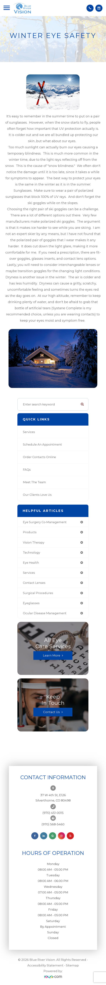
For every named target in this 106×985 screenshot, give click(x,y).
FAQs (27, 469)
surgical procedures (38, 593)
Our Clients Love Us (37, 494)
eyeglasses (31, 603)
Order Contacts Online (39, 457)
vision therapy (33, 542)
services (29, 572)
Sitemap (72, 965)
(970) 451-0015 (53, 813)
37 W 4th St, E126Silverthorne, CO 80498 (53, 797)
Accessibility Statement (45, 965)
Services (29, 432)
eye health (31, 562)
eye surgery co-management (45, 522)
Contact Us (51, 712)
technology (31, 552)
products (30, 532)
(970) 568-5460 (53, 824)
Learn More (51, 655)
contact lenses (34, 583)
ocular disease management (44, 613)
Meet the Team (34, 482)
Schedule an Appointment (42, 444)
